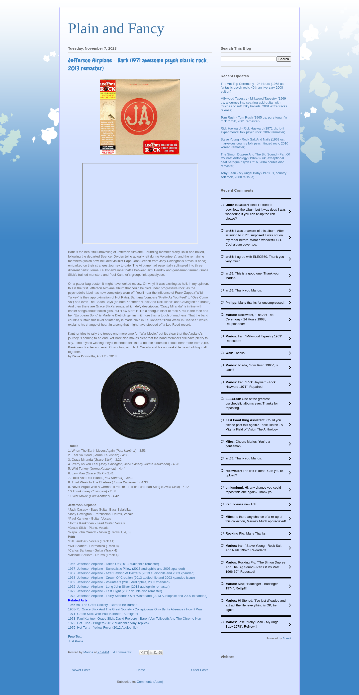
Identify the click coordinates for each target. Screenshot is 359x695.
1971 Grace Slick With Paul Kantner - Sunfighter (103, 614)
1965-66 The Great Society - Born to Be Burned (102, 605)
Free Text (75, 636)
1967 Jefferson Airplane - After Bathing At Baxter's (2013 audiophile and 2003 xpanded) (131, 573)
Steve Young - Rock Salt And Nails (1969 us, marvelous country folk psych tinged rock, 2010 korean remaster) (254, 143)
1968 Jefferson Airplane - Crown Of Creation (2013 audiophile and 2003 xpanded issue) (131, 577)
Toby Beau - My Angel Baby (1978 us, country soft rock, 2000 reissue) (253, 175)
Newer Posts (81, 670)
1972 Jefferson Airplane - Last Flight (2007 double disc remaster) (115, 591)
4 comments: (123, 652)
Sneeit (287, 638)
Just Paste (75, 641)
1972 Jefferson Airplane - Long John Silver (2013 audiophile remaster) (119, 586)
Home (140, 670)
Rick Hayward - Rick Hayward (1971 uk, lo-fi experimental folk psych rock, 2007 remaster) (253, 130)
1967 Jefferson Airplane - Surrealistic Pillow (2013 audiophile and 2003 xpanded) (126, 568)
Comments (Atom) (150, 682)
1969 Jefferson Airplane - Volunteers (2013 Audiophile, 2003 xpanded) (119, 582)
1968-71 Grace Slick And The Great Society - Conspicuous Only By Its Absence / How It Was (135, 609)
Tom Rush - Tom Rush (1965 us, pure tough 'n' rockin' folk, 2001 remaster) (254, 119)
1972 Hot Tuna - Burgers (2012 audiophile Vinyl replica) (109, 623)
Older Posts (199, 670)
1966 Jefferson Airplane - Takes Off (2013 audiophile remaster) (113, 564)
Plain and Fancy (116, 28)
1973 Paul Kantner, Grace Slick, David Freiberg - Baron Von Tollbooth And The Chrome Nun (134, 618)
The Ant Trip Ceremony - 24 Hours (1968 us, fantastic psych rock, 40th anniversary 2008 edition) (252, 87)
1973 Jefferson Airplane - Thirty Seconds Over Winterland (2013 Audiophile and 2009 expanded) (137, 596)
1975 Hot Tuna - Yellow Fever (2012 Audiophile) (103, 627)
